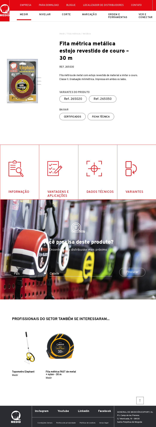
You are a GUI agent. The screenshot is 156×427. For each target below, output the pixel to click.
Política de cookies (88, 423)
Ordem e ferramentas (117, 16)
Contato (136, 5)
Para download (49, 5)
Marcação (89, 14)
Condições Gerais (45, 423)
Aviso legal (103, 423)
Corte (66, 14)
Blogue (71, 5)
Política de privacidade (66, 423)
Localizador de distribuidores (103, 5)
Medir (24, 14)
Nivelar (45, 14)
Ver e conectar (146, 16)
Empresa (25, 5)
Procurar (132, 272)
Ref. (73, 99)
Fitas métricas (74, 34)
